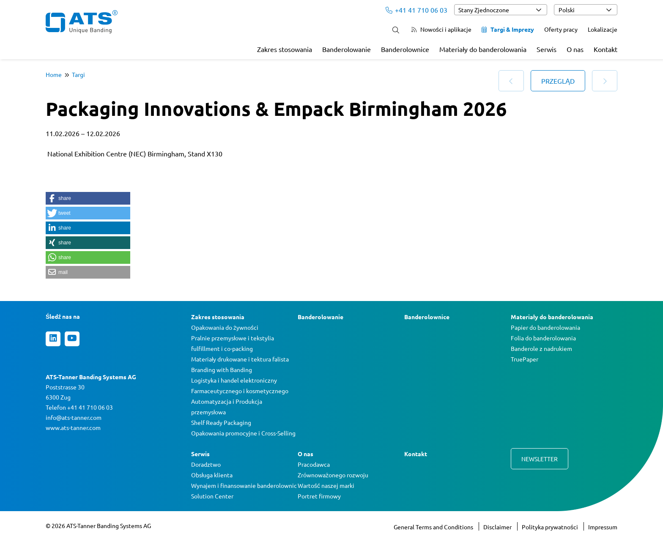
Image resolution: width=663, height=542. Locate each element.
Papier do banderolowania (545, 327)
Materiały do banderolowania (482, 49)
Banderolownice (405, 49)
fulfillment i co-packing (222, 348)
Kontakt (605, 49)
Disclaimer (498, 527)
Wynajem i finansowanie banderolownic (244, 485)
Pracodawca (314, 464)
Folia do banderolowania (543, 338)
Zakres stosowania (284, 49)
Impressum (602, 527)
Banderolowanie (346, 49)
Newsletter (539, 459)
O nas (575, 49)
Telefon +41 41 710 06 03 (79, 407)
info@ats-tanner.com (73, 417)
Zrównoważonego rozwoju (333, 475)
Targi (78, 74)
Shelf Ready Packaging (221, 422)
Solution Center (212, 496)
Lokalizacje (602, 29)
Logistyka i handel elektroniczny (234, 380)
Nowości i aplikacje (441, 29)
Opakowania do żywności (224, 327)
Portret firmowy (319, 496)
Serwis (546, 49)
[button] (88, 198)
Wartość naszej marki (326, 485)
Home (54, 74)
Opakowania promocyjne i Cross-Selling (243, 433)
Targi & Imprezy (508, 29)
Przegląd (558, 81)
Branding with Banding (221, 369)
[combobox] (500, 9)
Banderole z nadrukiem (541, 348)
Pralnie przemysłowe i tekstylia (232, 338)
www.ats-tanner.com (73, 427)
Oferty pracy (561, 29)
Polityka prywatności (550, 527)
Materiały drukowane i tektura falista (240, 359)
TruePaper (524, 359)
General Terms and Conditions (434, 527)
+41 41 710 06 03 (416, 9)
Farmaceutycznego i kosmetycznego (239, 390)
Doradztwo (206, 464)
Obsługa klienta (212, 475)
